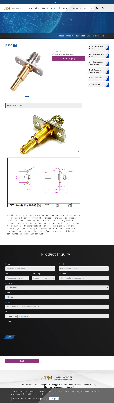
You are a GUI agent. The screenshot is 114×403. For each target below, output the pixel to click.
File (6, 312)
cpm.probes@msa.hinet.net (62, 387)
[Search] (88, 8)
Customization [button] (95, 78)
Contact (76, 8)
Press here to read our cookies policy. (29, 399)
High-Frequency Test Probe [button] (96, 71)
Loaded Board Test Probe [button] (97, 55)
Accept (53, 399)
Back (22, 361)
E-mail (62, 264)
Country (9, 283)
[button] (6, 74)
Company (36, 274)
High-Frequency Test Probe (88, 36)
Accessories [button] (94, 84)
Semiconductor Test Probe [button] (96, 63)
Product (69, 36)
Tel (6, 274)
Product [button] (52, 8)
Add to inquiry (68, 59)
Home (30, 8)
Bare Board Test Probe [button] (96, 47)
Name (8, 264)
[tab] (97, 47)
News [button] (64, 8)
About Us (40, 8)
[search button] (91, 9)
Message (10, 302)
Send (9, 337)
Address (62, 274)
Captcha (9, 321)
